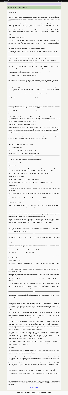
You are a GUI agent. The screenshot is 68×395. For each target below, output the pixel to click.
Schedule (15, 1)
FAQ (39, 392)
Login (58, 1)
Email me (49, 392)
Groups (11, 1)
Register (62, 1)
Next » (36, 387)
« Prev (31, 387)
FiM (15, 7)
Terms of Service (20, 392)
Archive (24, 1)
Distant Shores (11, 7)
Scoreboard (20, 1)
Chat (28, 1)
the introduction (31, 4)
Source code (43, 392)
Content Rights (27, 392)
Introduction (34, 392)
